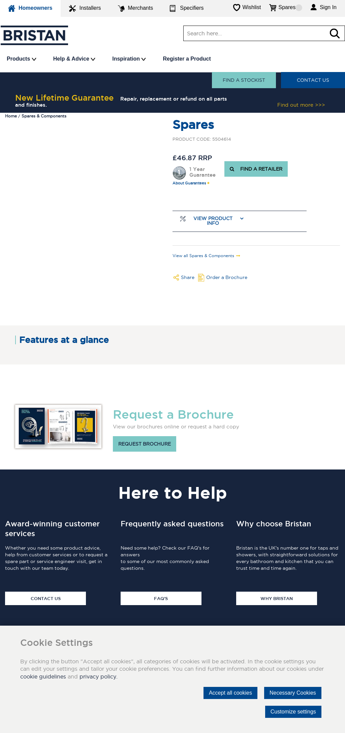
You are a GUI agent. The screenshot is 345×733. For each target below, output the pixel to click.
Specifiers (186, 8)
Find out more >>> (301, 105)
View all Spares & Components (203, 256)
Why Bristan (276, 598)
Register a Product (187, 59)
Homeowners (30, 8)
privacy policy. (99, 676)
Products (21, 59)
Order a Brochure (226, 277)
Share (187, 277)
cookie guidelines (43, 676)
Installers (85, 8)
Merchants (135, 8)
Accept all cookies (230, 693)
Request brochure (144, 444)
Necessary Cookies (293, 693)
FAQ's (161, 598)
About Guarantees (189, 183)
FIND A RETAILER (256, 169)
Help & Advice (74, 59)
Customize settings (293, 711)
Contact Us (313, 80)
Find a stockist (244, 80)
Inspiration (129, 59)
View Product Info (212, 221)
